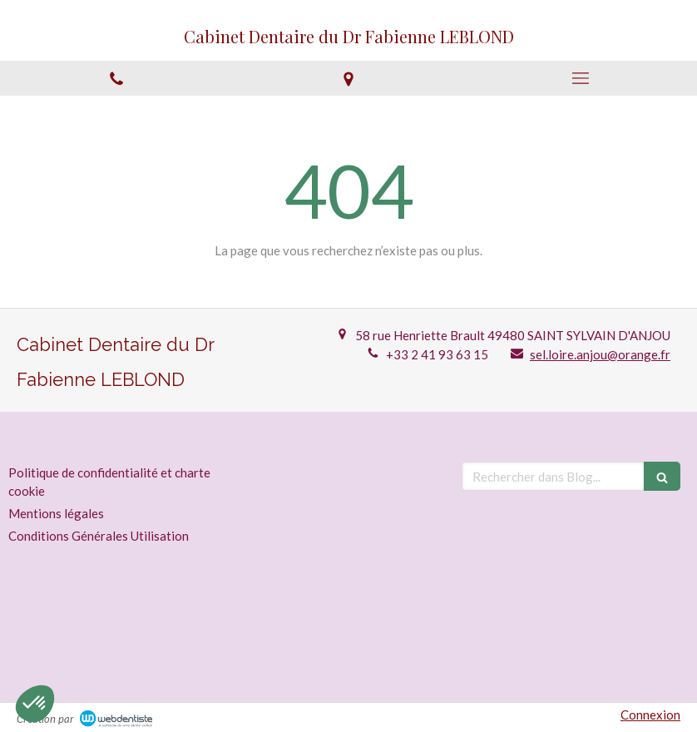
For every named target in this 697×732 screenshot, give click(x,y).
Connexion (650, 714)
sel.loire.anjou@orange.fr (600, 354)
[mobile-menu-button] (581, 78)
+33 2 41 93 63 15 (437, 354)
